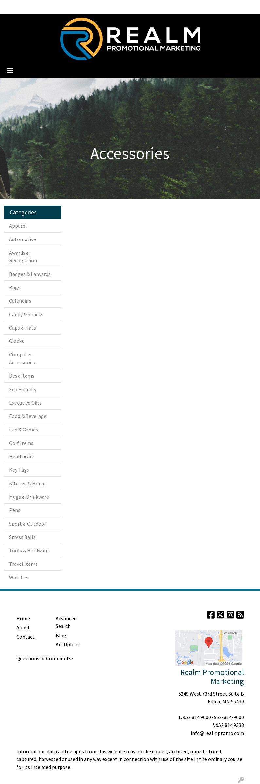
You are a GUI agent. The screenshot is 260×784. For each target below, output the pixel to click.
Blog (54, 7)
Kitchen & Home (27, 483)
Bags (14, 287)
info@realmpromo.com (217, 733)
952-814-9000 (229, 717)
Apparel (18, 225)
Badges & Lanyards (30, 274)
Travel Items (23, 564)
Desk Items (21, 376)
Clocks (16, 341)
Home (13, 7)
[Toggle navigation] (10, 70)
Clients (73, 7)
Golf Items (21, 443)
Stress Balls (22, 537)
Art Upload (68, 644)
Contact (25, 636)
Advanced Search (66, 622)
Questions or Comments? (45, 658)
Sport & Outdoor (27, 523)
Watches (18, 577)
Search (193, 7)
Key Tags (19, 470)
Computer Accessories (22, 358)
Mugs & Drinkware (29, 496)
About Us (35, 7)
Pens (14, 510)
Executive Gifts (25, 402)
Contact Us (108, 7)
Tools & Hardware (29, 550)
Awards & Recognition (23, 256)
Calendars (20, 300)
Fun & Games (23, 429)
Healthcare (21, 456)
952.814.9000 (197, 717)
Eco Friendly (22, 389)
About (23, 627)
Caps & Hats (22, 327)
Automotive (22, 239)
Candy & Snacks (26, 314)
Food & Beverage (27, 416)
